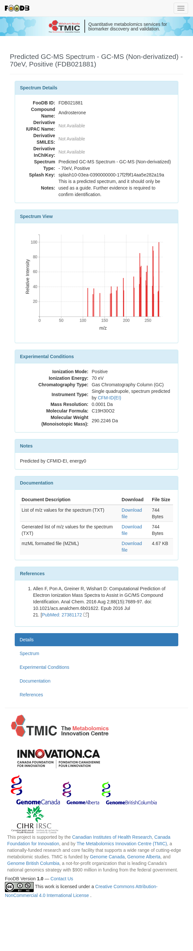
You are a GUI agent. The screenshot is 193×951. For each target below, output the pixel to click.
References (31, 694)
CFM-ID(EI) (109, 397)
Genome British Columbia (33, 863)
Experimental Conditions (44, 667)
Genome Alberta (143, 856)
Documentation (35, 681)
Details (27, 639)
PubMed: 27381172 (65, 614)
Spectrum (29, 653)
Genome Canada (107, 856)
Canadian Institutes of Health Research (112, 837)
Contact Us (61, 878)
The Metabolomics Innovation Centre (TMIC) (122, 843)
